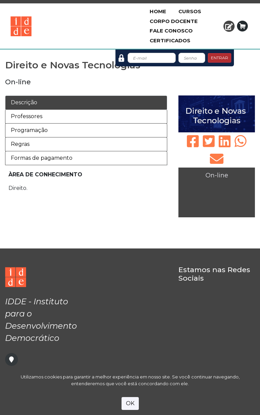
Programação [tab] (29, 130)
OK (130, 403)
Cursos (189, 11)
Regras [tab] (20, 144)
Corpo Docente (174, 21)
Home (158, 11)
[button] (229, 26)
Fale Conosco (171, 30)
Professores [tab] (26, 116)
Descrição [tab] (24, 102)
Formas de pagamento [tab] (41, 158)
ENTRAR (219, 57)
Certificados (170, 40)
